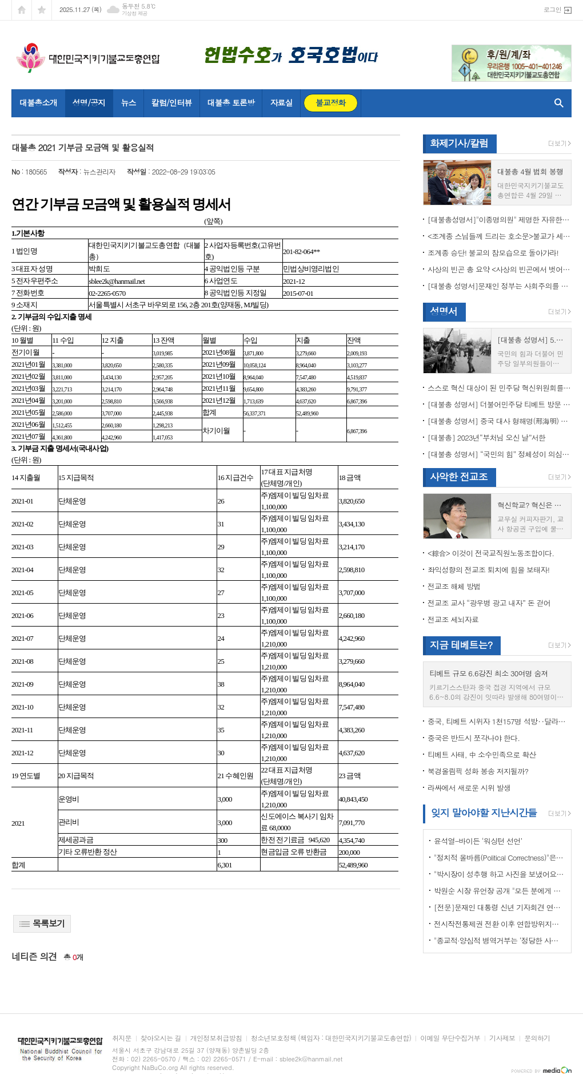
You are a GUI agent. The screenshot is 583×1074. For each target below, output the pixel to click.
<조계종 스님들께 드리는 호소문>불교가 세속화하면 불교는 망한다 (500, 236)
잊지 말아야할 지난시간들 (484, 812)
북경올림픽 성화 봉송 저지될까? (478, 771)
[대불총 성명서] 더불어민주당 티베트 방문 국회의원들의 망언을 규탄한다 (500, 404)
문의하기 (537, 1038)
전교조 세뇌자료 (453, 619)
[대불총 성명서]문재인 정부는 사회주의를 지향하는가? (500, 285)
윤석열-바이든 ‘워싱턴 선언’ (478, 840)
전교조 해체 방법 (454, 586)
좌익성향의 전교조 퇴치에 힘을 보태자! (488, 569)
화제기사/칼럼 (459, 143)
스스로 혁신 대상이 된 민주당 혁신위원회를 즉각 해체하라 (500, 387)
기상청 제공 (134, 13)
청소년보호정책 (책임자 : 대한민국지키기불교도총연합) (331, 1038)
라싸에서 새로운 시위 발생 (469, 787)
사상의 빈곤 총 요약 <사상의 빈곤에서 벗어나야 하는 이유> (500, 269)
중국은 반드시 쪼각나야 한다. (474, 737)
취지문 (121, 1038)
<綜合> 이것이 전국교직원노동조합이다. (491, 553)
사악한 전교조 (459, 477)
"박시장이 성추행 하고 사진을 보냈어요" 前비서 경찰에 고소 (499, 874)
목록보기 (42, 923)
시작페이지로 (21, 10)
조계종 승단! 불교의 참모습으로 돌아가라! (493, 252)
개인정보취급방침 (216, 1038)
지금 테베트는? (461, 645)
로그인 (552, 9)
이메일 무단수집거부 (450, 1038)
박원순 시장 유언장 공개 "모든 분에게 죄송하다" (499, 890)
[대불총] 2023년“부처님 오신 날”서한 (486, 437)
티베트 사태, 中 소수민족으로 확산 (482, 754)
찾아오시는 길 (161, 1038)
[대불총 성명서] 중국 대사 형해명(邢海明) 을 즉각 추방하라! (500, 420)
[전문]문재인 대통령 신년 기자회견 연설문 (499, 907)
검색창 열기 (556, 103)
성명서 (443, 311)
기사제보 (502, 1038)
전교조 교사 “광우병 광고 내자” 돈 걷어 (489, 602)
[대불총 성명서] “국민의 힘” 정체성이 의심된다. (500, 454)
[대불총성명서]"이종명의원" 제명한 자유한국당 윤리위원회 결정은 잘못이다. (500, 219)
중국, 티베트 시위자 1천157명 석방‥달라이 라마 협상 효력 (500, 721)
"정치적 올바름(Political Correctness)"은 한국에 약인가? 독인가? (499, 857)
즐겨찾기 (41, 10)
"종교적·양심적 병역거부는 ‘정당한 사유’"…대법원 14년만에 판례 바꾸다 (499, 940)
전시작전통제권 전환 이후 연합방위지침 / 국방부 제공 (499, 923)
